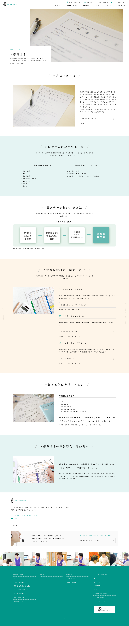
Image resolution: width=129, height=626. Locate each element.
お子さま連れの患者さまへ (21, 590)
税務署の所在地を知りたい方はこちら (74, 305)
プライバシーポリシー (100, 601)
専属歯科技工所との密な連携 (22, 586)
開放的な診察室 (71, 582)
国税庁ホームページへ (89, 118)
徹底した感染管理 (19, 597)
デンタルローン (98, 582)
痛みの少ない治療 (19, 593)
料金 (95, 578)
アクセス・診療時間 (99, 597)
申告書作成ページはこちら (70, 331)
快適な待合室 (71, 578)
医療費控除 (97, 586)
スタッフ (96, 589)
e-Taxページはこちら (68, 358)
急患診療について (19, 601)
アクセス (16, 525)
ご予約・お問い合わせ (100, 593)
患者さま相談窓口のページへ (89, 540)
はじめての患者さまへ (100, 574)
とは (15, 578)
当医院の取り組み (19, 582)
